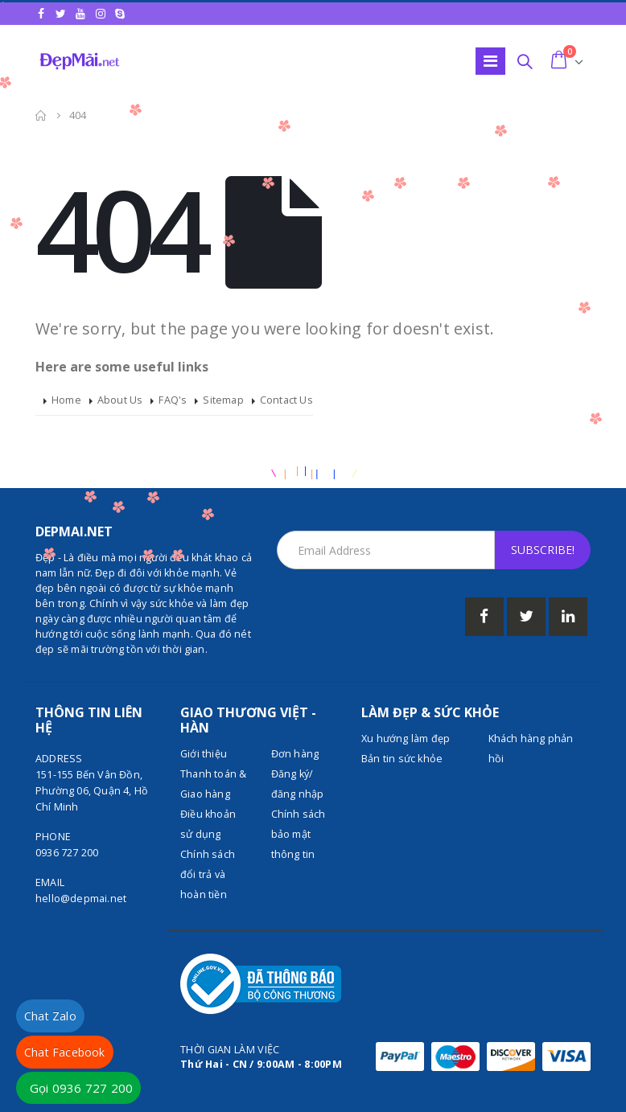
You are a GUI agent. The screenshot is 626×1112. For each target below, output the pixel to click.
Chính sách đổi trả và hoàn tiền (207, 874)
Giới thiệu (203, 754)
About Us (120, 400)
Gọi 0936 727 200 (81, 1088)
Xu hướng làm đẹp (405, 738)
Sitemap (223, 400)
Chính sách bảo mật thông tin (298, 834)
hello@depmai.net (80, 898)
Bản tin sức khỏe (402, 758)
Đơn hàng (295, 754)
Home (66, 400)
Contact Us (286, 400)
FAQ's (173, 400)
